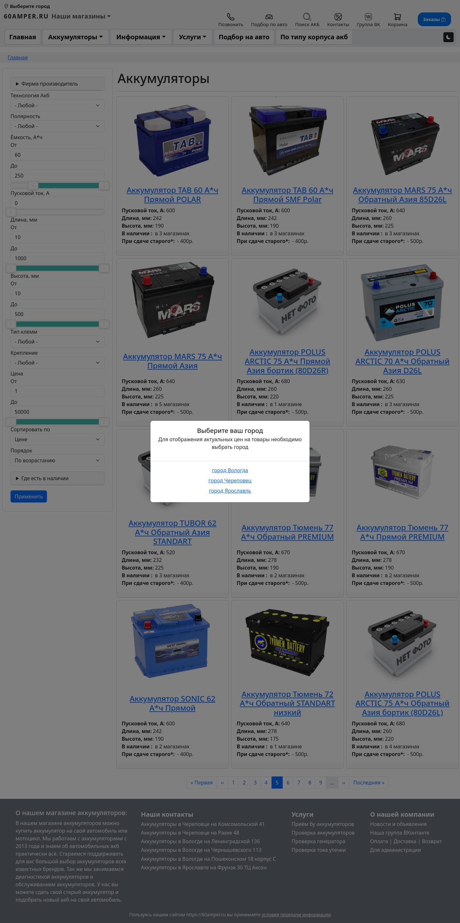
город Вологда (230, 470)
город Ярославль (230, 490)
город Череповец (230, 480)
